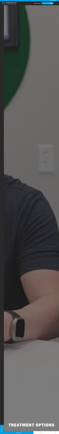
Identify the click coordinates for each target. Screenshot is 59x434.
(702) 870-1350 (37, 3)
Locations (53, 0)
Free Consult (46, 3)
